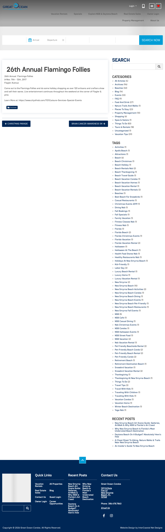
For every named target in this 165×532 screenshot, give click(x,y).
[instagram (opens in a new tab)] (111, 515)
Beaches (119, 88)
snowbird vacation (124, 367)
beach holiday (122, 165)
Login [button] (132, 6)
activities (119, 147)
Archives (12, 107)
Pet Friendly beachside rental (129, 346)
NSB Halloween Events (125, 332)
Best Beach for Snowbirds (127, 197)
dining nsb (120, 207)
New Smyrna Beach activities (129, 289)
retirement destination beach (129, 364)
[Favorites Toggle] (158, 6)
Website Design (127, 527)
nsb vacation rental (124, 343)
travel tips (120, 385)
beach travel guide (124, 175)
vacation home (122, 403)
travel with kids (123, 389)
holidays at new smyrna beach (130, 261)
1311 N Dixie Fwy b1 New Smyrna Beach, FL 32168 (107, 492)
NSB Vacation (121, 339)
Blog (117, 92)
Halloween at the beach (126, 250)
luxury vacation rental (126, 279)
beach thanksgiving (124, 172)
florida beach (121, 232)
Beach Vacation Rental (126, 186)
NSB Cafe (119, 318)
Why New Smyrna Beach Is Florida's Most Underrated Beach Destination (135, 430)
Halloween (120, 247)
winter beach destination (127, 407)
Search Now (151, 40)
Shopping (119, 116)
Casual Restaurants (124, 200)
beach (118, 158)
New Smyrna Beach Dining (127, 296)
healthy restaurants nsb (127, 257)
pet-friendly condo (124, 357)
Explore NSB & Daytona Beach (78, 13)
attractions (120, 154)
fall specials (121, 215)
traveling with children (126, 392)
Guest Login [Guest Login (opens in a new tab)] (55, 497)
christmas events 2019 (126, 204)
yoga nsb (119, 410)
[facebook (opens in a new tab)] (104, 515)
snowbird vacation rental (127, 371)
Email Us (105, 508)
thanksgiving (121, 375)
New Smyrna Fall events (126, 311)
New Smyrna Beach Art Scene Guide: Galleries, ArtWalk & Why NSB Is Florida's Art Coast (137, 424)
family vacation (122, 218)
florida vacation (123, 239)
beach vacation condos (126, 179)
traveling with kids (124, 396)
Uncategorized (122, 131)
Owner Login (120, 13)
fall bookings (121, 211)
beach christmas (123, 161)
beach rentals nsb (124, 168)
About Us (156, 13)
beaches (119, 193)
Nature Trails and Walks (126, 106)
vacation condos (123, 399)
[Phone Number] (143, 6)
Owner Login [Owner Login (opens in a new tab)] (41, 501)
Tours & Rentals (122, 127)
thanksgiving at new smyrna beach (132, 378)
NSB (117, 314)
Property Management (139, 13)
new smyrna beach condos (128, 293)
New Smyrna (121, 282)
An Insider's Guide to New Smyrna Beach (134, 446)
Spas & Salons (122, 120)
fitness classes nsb (124, 222)
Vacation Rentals (43, 13)
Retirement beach (123, 360)
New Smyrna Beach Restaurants (130, 307)
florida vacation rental (126, 243)
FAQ (117, 99)
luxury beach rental (125, 271)
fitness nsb (120, 225)
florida (118, 229)
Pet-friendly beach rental (127, 353)
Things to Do (121, 124)
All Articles (120, 81)
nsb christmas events (126, 325)
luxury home (121, 275)
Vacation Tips (121, 134)
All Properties (55, 484)
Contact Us (40, 497)
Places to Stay (122, 109)
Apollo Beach (121, 151)
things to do (121, 382)
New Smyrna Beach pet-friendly (130, 303)
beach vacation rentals (126, 190)
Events (118, 95)
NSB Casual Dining (124, 321)
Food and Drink (122, 102)
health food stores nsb (126, 254)
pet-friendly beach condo (127, 350)
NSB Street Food (123, 335)
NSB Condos (121, 328)
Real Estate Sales (103, 13)
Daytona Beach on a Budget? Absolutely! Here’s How (138, 435)
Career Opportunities (56, 502)
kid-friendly (121, 264)
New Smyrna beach (124, 286)
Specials (58, 13)
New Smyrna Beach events (128, 300)
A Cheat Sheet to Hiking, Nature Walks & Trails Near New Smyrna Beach (137, 441)
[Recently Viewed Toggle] (152, 6)
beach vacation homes (126, 183)
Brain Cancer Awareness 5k (88, 123)
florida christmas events (127, 236)
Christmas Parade (16, 123)
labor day (120, 268)
